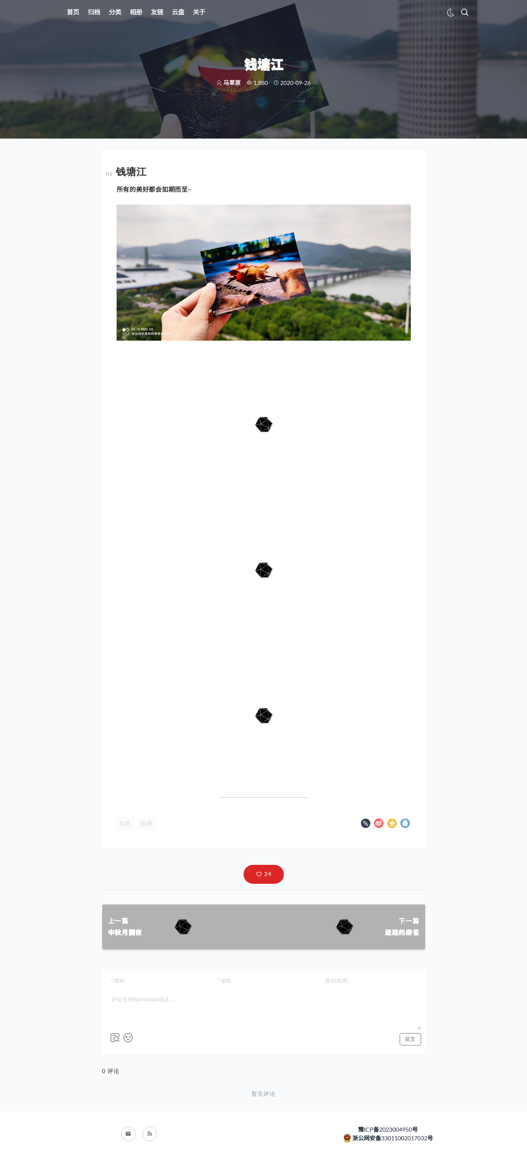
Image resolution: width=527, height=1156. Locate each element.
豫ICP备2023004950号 (388, 1129)
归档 (94, 12)
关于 (199, 12)
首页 (73, 12)
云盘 (178, 12)
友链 (157, 12)
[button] (264, 874)
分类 (115, 12)
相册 (136, 12)
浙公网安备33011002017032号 (392, 1138)
